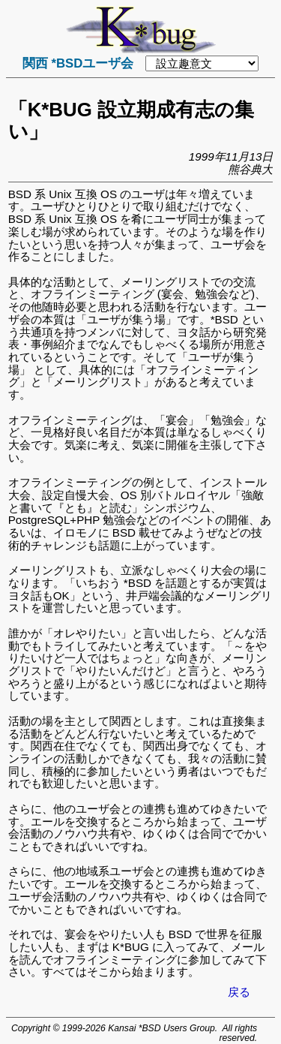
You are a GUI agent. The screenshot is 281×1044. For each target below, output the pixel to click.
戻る (239, 991)
